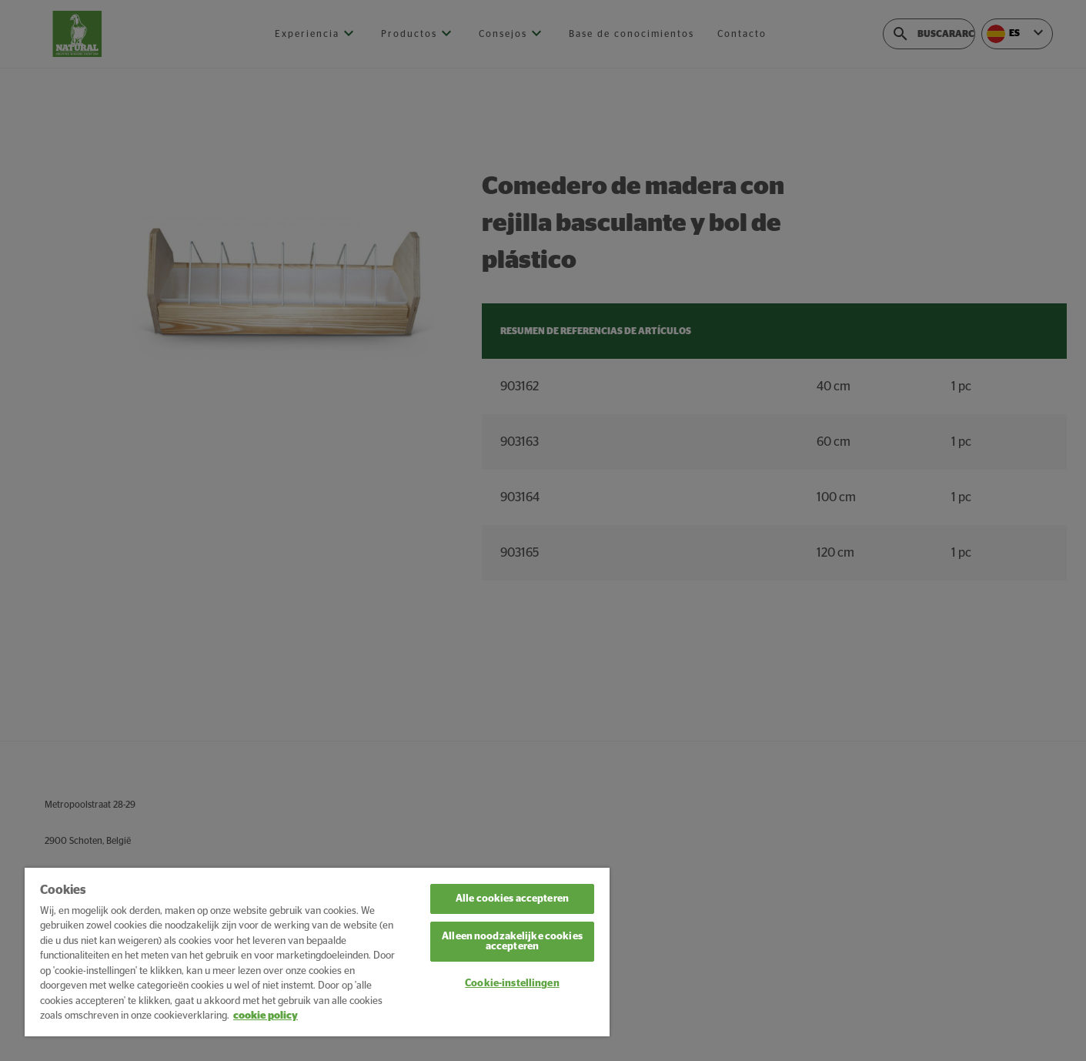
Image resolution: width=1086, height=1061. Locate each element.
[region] (317, 952)
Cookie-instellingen (512, 984)
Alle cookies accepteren (512, 899)
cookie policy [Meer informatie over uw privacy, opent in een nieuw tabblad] (265, 1016)
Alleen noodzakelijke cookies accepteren (512, 942)
